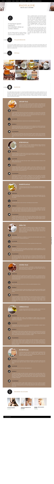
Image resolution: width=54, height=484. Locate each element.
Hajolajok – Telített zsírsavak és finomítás (39, 407)
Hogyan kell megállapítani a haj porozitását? (26, 408)
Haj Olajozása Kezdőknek (11, 407)
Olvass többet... (9, 409)
